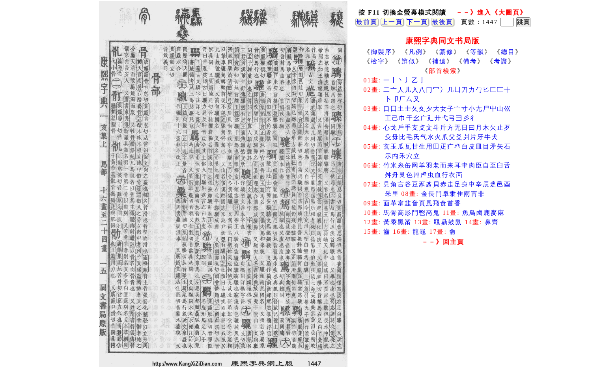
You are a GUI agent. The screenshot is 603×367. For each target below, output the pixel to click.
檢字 (378, 61)
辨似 (408, 61)
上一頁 (392, 22)
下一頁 (417, 22)
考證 (501, 61)
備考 (470, 61)
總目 (508, 51)
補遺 (439, 61)
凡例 (416, 51)
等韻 (477, 51)
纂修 (446, 51)
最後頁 (442, 22)
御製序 (381, 51)
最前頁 (366, 22)
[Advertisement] (443, 311)
